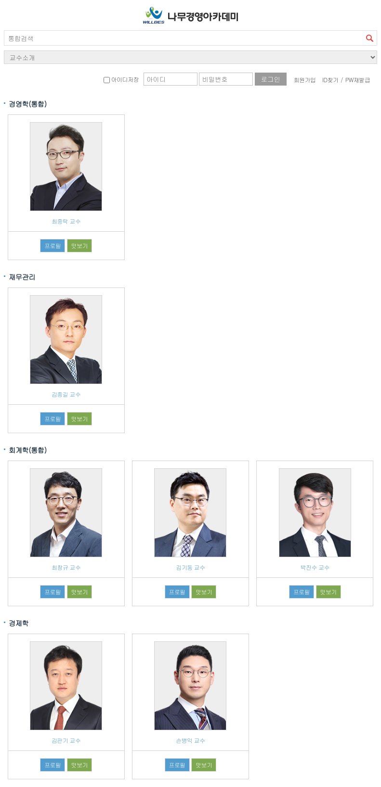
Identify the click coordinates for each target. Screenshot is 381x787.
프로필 (52, 245)
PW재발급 (357, 79)
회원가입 (305, 79)
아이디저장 (121, 79)
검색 (369, 38)
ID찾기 (330, 79)
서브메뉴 (13, 13)
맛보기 (79, 245)
